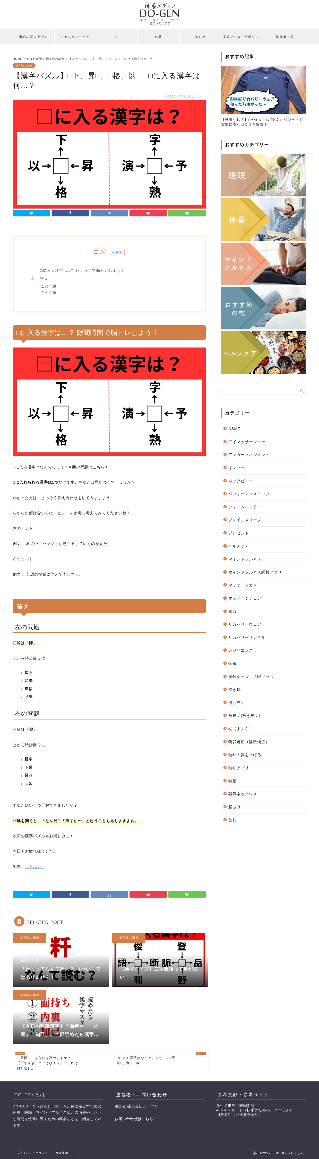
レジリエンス (240, 650)
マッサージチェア (244, 598)
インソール (238, 468)
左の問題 (48, 286)
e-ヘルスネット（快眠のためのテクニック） (254, 1110)
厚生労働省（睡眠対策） (237, 1105)
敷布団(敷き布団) (244, 715)
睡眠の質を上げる (33, 37)
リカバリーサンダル (246, 637)
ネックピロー (240, 481)
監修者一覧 (285, 37)
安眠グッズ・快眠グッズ (243, 37)
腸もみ (200, 37)
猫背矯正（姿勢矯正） (249, 742)
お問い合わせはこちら (134, 1119)
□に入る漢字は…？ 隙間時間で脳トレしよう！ (82, 270)
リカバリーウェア (75, 37)
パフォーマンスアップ (249, 494)
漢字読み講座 (23, 65)
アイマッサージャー (246, 442)
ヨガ (232, 611)
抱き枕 (234, 689)
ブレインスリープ (244, 520)
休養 (158, 37)
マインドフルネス (244, 559)
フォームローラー (244, 507)
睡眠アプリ (238, 768)
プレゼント (238, 533)
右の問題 (48, 292)
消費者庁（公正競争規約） (239, 1115)
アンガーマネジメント (249, 454)
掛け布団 (236, 702)
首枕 (232, 820)
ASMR (234, 428)
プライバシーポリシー (32, 1152)
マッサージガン (242, 585)
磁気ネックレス (242, 794)
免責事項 (62, 1152)
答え (44, 278)
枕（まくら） (240, 728)
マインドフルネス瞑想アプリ (255, 572)
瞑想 (232, 781)
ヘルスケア (238, 546)
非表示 (117, 252)
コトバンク (35, 866)
